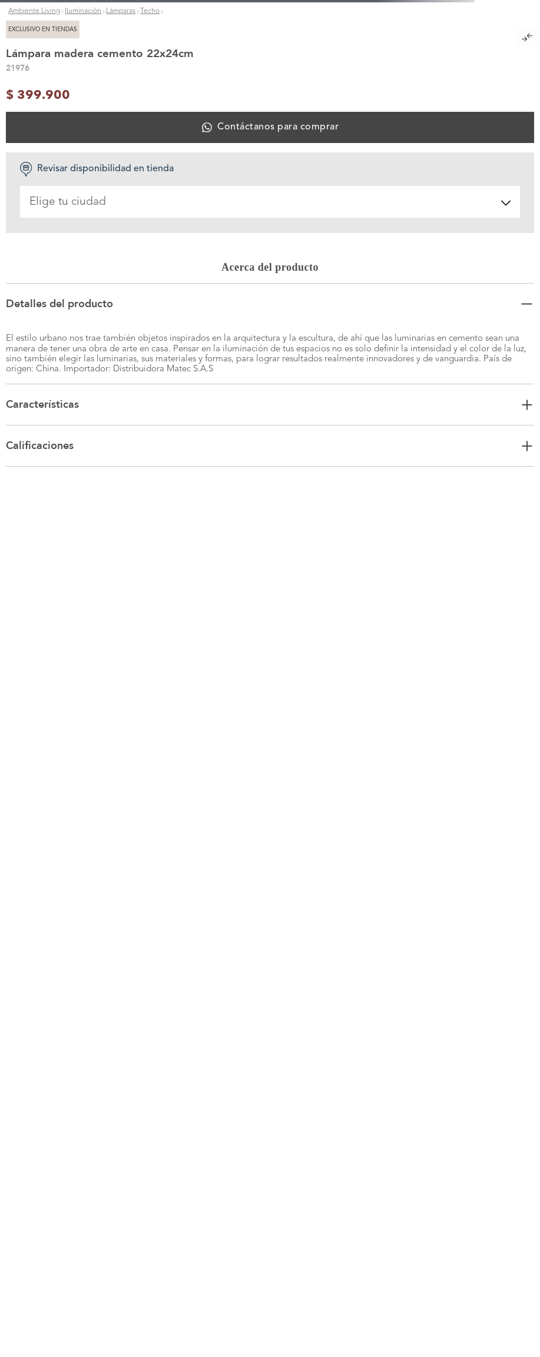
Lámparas (120, 11)
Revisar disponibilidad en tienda (96, 169)
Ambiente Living (34, 11)
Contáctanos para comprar (278, 127)
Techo (150, 11)
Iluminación (83, 11)
